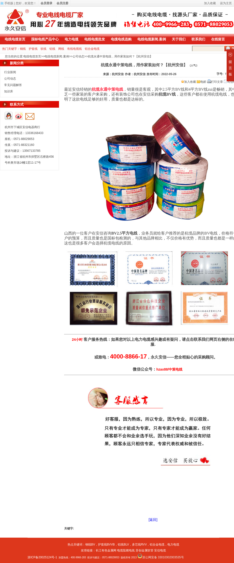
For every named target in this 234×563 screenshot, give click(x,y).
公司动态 (78, 56)
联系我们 (198, 39)
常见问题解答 (13, 85)
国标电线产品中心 (45, 39)
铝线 (52, 49)
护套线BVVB (106, 544)
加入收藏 (188, 82)
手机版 (8, 3)
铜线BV (90, 544)
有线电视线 (74, 49)
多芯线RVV (139, 544)
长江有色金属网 (106, 550)
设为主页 (226, 3)
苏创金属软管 (144, 550)
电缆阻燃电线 (126, 550)
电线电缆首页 (15, 39)
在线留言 (218, 39)
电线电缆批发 (94, 39)
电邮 (201, 82)
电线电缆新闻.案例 (151, 39)
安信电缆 (160, 550)
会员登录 (46, 3)
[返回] (153, 520)
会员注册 (62, 3)
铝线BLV (123, 544)
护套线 (33, 49)
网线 (61, 49)
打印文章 (215, 82)
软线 (43, 49)
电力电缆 (71, 39)
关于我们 (179, 39)
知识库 (8, 91)
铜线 (23, 49)
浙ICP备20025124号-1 (42, 557)
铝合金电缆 (92, 49)
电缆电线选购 (121, 39)
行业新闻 (10, 72)
